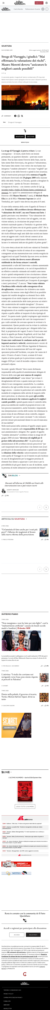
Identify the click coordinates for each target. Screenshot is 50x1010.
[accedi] (46, 3)
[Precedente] (39, 507)
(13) (47, 539)
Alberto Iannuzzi (13, 490)
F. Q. (3, 73)
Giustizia (6, 46)
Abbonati (39, 3)
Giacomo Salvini (8, 705)
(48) (46, 666)
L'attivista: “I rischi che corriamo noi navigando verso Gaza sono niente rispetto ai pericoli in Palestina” (19, 677)
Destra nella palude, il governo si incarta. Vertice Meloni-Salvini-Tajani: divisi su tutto (19, 697)
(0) (7, 495)
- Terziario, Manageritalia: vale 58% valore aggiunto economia (20, 851)
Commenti (6, 116)
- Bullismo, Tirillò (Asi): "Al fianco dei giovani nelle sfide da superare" (22, 823)
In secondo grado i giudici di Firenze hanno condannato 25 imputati (23, 190)
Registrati (33, 935)
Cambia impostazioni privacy (13, 997)
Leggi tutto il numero (25, 806)
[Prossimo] (46, 507)
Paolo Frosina (7, 539)
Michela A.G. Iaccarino (10, 666)
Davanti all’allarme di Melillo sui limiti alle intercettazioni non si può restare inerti (24, 484)
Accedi (17, 935)
